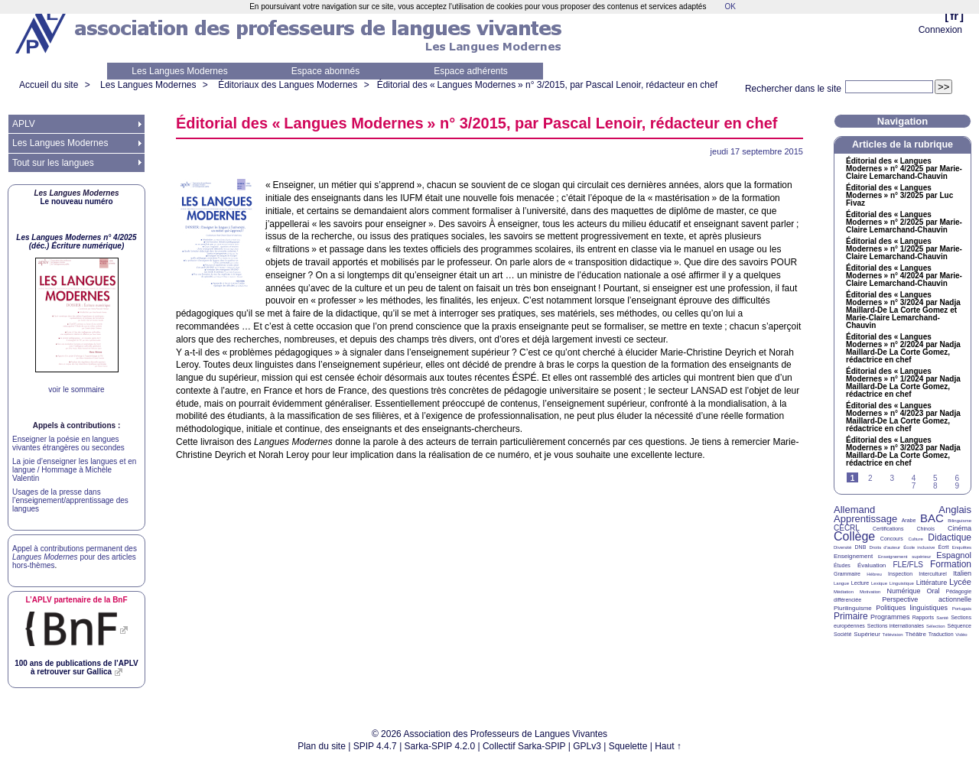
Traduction (941, 634)
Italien (962, 573)
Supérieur (867, 634)
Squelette (628, 746)
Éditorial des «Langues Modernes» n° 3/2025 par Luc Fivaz (899, 195)
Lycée (960, 581)
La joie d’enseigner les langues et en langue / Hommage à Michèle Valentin (74, 469)
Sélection (935, 626)
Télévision (893, 634)
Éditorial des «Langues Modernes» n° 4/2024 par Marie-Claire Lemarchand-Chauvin (904, 276)
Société (842, 634)
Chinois (926, 528)
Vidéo (961, 634)
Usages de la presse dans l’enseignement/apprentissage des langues (70, 500)
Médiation (844, 591)
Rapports (923, 617)
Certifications (888, 528)
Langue (841, 583)
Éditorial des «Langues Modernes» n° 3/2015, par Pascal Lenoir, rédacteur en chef (547, 85)
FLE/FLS (907, 564)
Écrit (943, 547)
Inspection (900, 573)
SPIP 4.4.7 (375, 746)
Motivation (870, 591)
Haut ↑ (668, 746)
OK (729, 6)
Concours (891, 538)
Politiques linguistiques (912, 608)
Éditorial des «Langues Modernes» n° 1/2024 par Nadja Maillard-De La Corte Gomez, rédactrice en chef (903, 383)
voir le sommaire (76, 389)
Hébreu (874, 574)
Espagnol (953, 555)
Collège (854, 536)
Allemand (854, 509)
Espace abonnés (325, 71)
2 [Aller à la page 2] (870, 478)
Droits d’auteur (885, 547)
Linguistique (902, 583)
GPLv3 (587, 746)
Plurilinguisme (853, 608)
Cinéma (959, 528)
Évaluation (871, 565)
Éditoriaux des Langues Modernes (287, 85)
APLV (23, 124)
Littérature (932, 582)
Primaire (851, 616)
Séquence (959, 625)
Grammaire (847, 573)
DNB (861, 547)
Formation (950, 564)
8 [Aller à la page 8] (935, 486)
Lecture (860, 583)
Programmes (890, 617)
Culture (915, 539)
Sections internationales (895, 625)
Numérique (903, 591)
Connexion (940, 29)
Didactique (949, 537)
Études (842, 565)
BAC (932, 517)
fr (954, 15)
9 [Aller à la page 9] (957, 486)
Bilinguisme (959, 520)
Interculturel (933, 573)
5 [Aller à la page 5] (935, 478)
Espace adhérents (471, 71)
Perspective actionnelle (926, 599)
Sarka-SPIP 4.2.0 (440, 746)
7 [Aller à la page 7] (914, 486)
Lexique (879, 583)
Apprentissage (865, 518)
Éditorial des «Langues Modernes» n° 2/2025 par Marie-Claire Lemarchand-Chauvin (904, 222)
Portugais (961, 608)
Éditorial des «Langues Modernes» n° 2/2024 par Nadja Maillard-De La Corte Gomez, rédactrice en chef (903, 348)
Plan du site (322, 746)
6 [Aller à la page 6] (957, 478)
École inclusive (919, 547)
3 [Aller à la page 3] (892, 478)
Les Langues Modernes (179, 71)
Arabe (909, 520)
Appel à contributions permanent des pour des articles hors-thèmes (74, 557)
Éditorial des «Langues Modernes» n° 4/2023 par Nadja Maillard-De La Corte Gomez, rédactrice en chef (903, 417)
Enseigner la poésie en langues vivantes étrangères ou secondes (68, 443)
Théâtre (915, 634)
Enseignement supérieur (904, 556)
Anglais (954, 509)
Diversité (842, 547)
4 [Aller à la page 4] (914, 478)
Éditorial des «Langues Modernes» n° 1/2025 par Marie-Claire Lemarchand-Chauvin (904, 249)
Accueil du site (48, 85)
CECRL (847, 528)
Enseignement (853, 556)
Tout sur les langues (53, 162)
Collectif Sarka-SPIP (524, 746)
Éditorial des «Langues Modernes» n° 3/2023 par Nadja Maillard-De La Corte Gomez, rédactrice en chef (903, 452)
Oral (933, 591)
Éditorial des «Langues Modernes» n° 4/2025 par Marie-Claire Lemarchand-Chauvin (904, 168)
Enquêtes (961, 547)
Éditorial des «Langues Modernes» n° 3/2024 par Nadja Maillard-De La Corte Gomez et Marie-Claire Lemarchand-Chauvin (903, 310)
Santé (942, 617)
